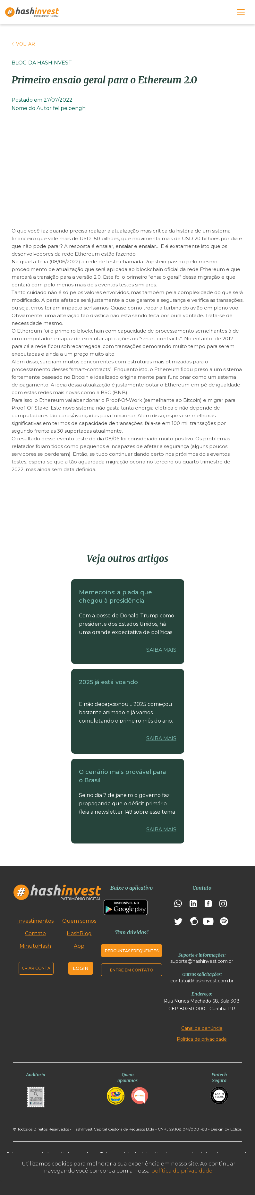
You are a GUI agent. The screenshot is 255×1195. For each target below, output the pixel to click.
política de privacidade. (182, 1171)
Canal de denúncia (201, 1028)
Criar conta (36, 968)
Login (81, 968)
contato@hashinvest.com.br (202, 981)
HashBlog (79, 933)
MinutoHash (35, 946)
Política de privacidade (202, 1039)
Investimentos (35, 921)
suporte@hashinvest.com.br (201, 961)
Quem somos (79, 921)
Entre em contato (131, 970)
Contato (35, 933)
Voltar (23, 44)
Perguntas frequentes (131, 950)
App (79, 946)
